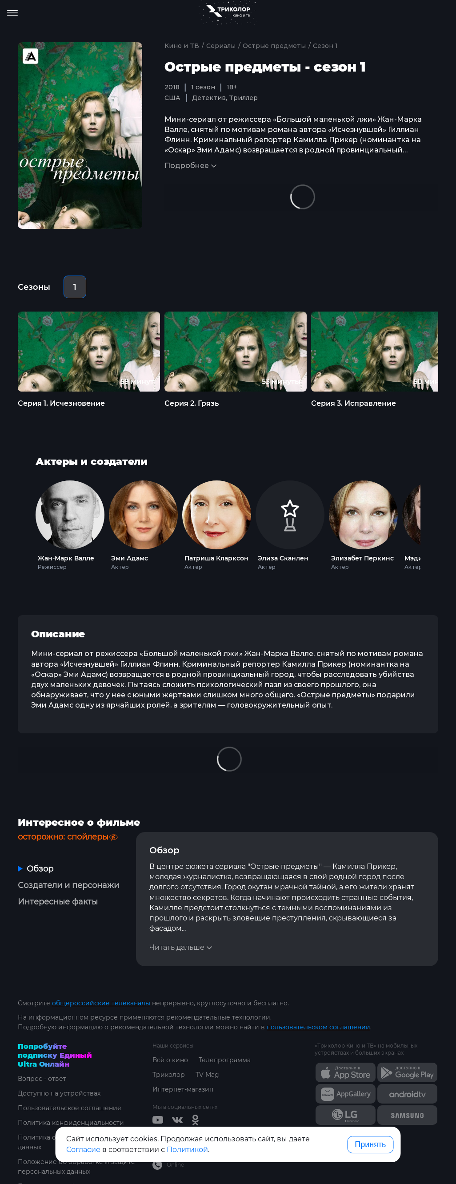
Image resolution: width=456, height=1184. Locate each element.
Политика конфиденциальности (71, 1123)
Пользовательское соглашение (69, 1108)
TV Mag (207, 1075)
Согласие (83, 1149)
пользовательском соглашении (318, 1027)
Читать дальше (176, 947)
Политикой (187, 1149)
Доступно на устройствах (59, 1093)
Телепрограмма (225, 1060)
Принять (370, 1144)
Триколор (168, 1075)
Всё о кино (170, 1060)
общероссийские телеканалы (101, 1003)
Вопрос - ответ (42, 1079)
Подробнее (186, 165)
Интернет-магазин (182, 1089)
